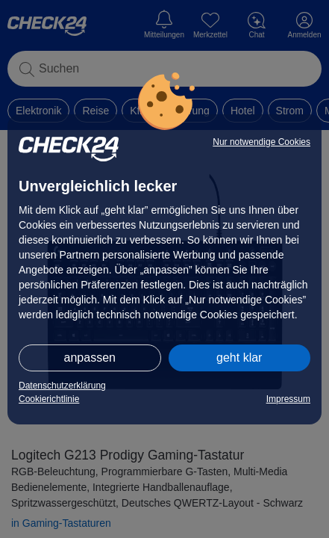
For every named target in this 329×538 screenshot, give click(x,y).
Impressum (288, 399)
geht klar (239, 357)
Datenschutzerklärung (62, 385)
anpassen (90, 357)
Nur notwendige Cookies (261, 142)
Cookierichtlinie (49, 399)
